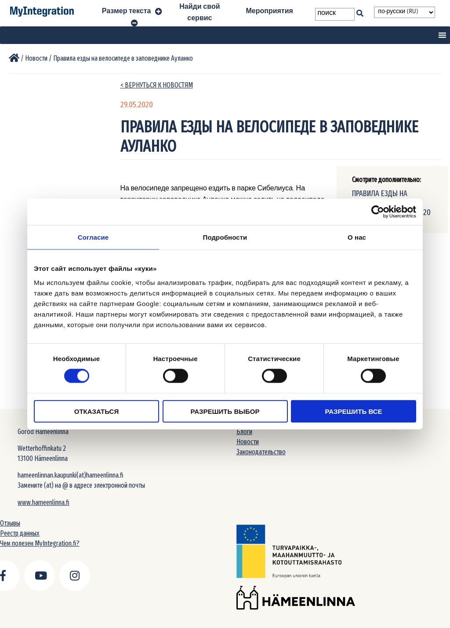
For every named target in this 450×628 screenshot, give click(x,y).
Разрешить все (353, 411)
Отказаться (96, 411)
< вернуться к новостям (156, 85)
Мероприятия (269, 12)
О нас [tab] (357, 237)
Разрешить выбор (225, 411)
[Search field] (334, 14)
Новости (247, 442)
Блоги (244, 431)
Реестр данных (20, 533)
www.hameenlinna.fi (43, 502)
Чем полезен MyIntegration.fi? (40, 543)
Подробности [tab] (225, 237)
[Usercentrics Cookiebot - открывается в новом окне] (377, 212)
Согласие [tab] (93, 237)
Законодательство (261, 452)
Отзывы (10, 523)
